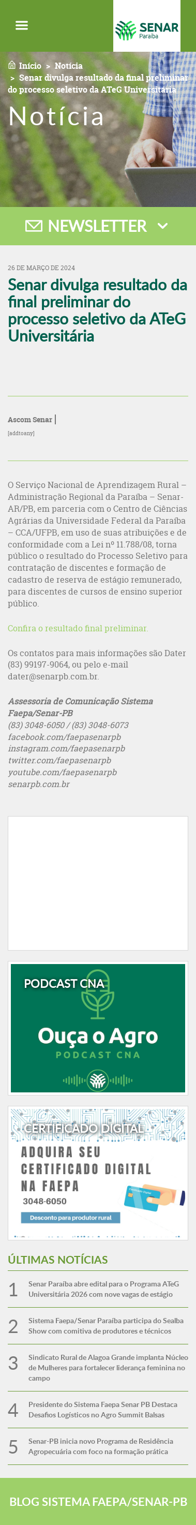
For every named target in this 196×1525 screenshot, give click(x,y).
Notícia (69, 65)
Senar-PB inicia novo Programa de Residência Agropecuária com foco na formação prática (100, 1446)
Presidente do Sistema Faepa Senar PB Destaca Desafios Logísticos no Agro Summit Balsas (102, 1409)
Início (30, 65)
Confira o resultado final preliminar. (78, 628)
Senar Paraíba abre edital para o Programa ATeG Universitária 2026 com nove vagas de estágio (103, 1289)
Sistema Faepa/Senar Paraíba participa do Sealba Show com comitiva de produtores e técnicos (106, 1325)
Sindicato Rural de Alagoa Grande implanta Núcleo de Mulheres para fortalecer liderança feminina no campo (108, 1367)
